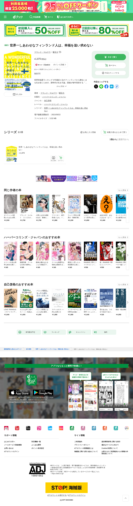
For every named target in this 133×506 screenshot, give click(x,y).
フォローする (60, 52)
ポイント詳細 (58, 65)
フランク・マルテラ (42, 52)
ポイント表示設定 (37, 448)
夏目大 (55, 52)
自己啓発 (47, 101)
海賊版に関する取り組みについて (86, 451)
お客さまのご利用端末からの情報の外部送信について (115, 452)
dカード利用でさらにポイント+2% (46, 69)
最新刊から (124, 139)
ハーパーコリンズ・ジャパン (54, 97)
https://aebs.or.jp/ (58, 473)
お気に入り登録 (89, 132)
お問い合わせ (9, 448)
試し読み (19, 94)
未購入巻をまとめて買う (117, 132)
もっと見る (122, 190)
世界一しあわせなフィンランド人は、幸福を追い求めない (40, 148)
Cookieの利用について (110, 448)
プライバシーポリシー (82, 445)
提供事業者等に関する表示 (111, 442)
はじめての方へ (9, 442)
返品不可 (37, 73)
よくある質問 (36, 445)
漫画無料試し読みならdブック (13, 349)
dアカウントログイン (11, 451)
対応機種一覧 (36, 442)
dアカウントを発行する (57, 495)
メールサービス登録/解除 (13, 445)
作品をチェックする (112, 73)
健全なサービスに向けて (110, 445)
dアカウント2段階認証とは (83, 448)
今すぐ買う (112, 57)
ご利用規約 (78, 442)
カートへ (112, 65)
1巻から (113, 139)
